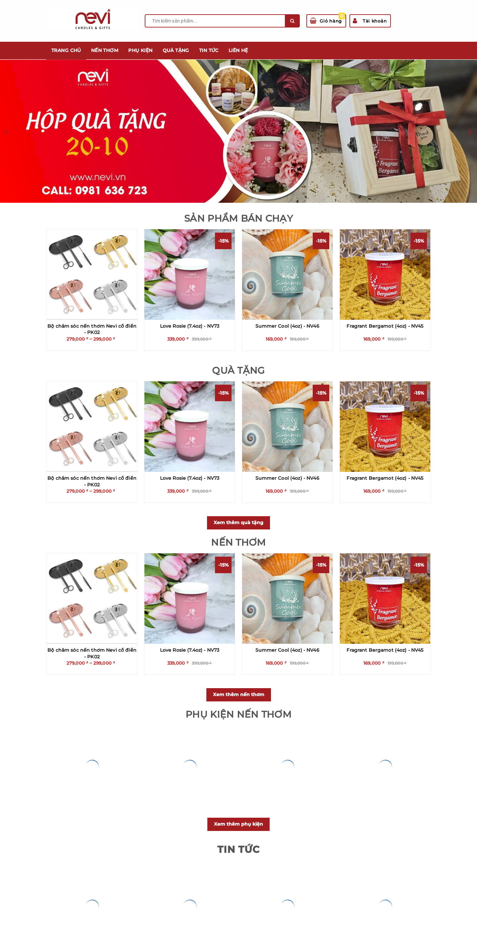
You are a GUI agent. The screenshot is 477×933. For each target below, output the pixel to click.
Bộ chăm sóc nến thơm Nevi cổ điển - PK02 (91, 329)
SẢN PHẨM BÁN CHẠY (238, 218)
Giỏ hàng (327, 19)
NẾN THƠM (238, 542)
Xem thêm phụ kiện (238, 824)
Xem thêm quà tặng (238, 522)
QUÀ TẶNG (238, 370)
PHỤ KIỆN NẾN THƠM (239, 714)
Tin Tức (238, 849)
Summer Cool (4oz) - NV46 (287, 326)
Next (470, 132)
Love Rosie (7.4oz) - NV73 (190, 326)
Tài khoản (370, 21)
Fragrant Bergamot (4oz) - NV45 (384, 326)
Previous (6, 132)
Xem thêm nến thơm (238, 694)
